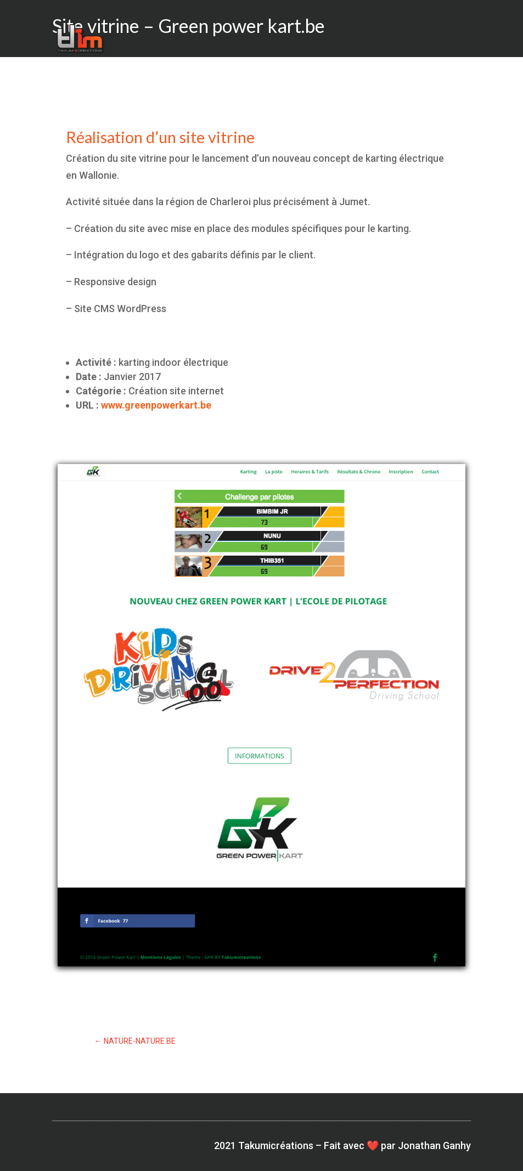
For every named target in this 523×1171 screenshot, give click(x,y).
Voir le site (261, 996)
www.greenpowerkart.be (156, 405)
